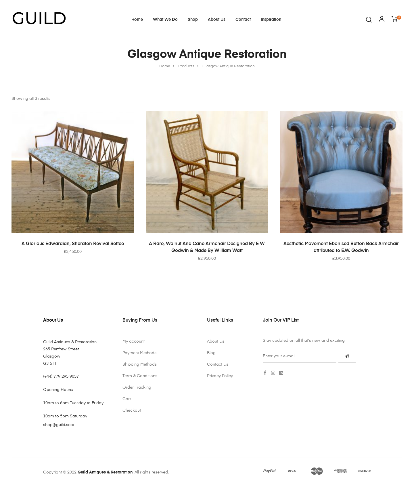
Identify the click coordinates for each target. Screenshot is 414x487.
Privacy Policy (220, 376)
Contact (243, 20)
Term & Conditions (139, 376)
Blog (211, 353)
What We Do (165, 20)
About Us (216, 20)
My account (133, 341)
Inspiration (271, 20)
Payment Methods (139, 353)
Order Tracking (136, 387)
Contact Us (217, 364)
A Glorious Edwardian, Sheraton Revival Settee (73, 244)
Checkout (131, 410)
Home (137, 20)
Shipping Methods (139, 364)
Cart (126, 399)
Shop (193, 20)
